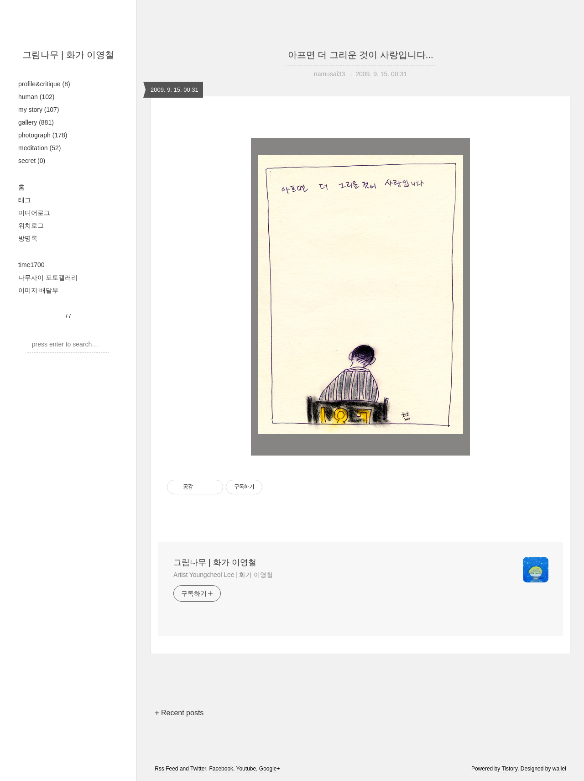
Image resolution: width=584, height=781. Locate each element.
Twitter (198, 768)
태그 (24, 200)
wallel (559, 768)
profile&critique (44, 84)
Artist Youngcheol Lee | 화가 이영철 (223, 574)
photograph (42, 135)
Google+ (269, 768)
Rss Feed (166, 768)
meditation (39, 148)
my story (38, 109)
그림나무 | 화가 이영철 (68, 55)
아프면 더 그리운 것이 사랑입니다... (360, 55)
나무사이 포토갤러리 (48, 277)
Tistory (509, 768)
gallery (36, 122)
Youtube (246, 768)
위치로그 (31, 225)
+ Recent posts (179, 713)
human (36, 96)
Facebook (221, 768)
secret (31, 160)
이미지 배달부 (38, 290)
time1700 (31, 264)
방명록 (27, 238)
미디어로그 (34, 212)
